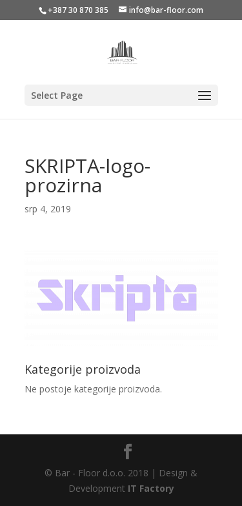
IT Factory (151, 488)
